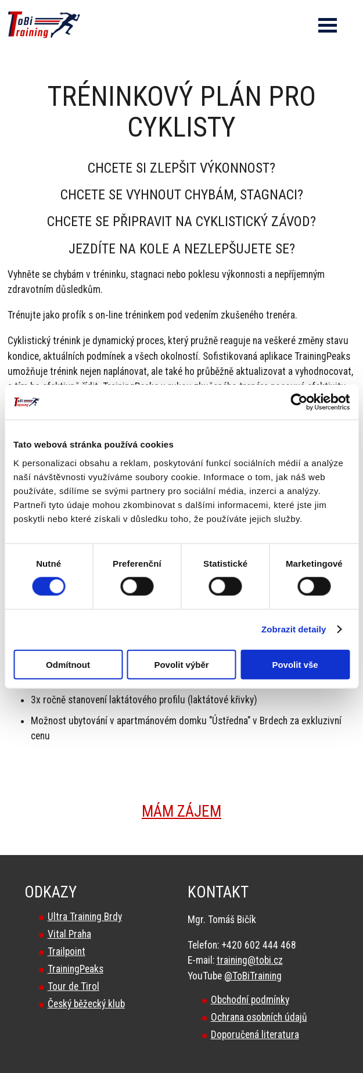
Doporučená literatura (255, 1034)
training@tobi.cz (250, 960)
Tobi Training (0, 0)
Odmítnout (68, 664)
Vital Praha (69, 934)
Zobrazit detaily (293, 629)
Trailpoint (66, 951)
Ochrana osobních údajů (259, 1017)
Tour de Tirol (73, 986)
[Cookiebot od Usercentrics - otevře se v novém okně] (299, 402)
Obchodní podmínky (250, 1000)
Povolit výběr (181, 664)
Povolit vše (295, 664)
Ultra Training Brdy (85, 916)
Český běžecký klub (86, 1004)
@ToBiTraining (253, 976)
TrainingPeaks (75, 969)
